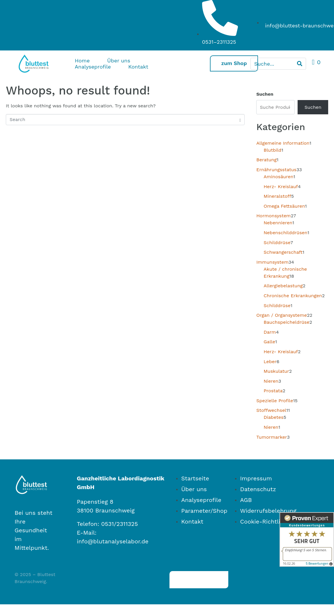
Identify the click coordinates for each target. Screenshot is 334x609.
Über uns (118, 60)
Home (82, 60)
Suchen (264, 94)
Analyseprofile (93, 67)
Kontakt (138, 67)
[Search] (300, 63)
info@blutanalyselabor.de (113, 541)
